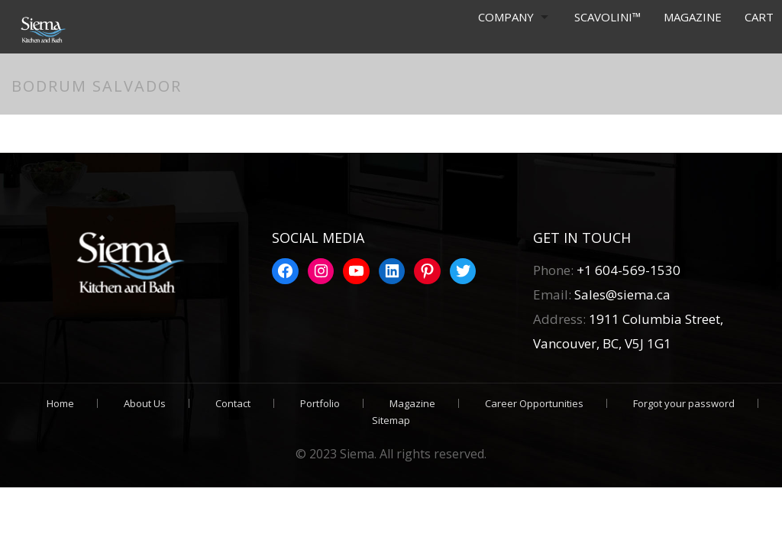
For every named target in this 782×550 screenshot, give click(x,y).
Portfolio (320, 403)
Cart (759, 16)
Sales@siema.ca (621, 294)
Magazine (693, 16)
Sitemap (391, 420)
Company (505, 16)
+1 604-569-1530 (628, 270)
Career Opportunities (534, 403)
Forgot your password (684, 403)
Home (60, 403)
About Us (145, 403)
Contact (232, 403)
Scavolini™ (607, 16)
